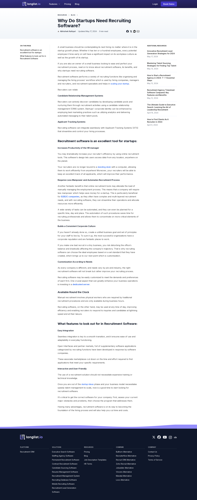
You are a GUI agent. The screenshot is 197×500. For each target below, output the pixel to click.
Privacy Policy (154, 456)
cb (175, 437)
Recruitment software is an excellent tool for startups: (31, 51)
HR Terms (88, 464)
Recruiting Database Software (64, 480)
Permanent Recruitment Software (65, 460)
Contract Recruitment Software (64, 464)
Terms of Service (155, 460)
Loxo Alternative (122, 480)
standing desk (104, 167)
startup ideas (87, 384)
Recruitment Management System (66, 476)
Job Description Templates (95, 460)
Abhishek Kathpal (68, 31)
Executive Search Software (63, 452)
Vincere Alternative (124, 472)
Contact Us (152, 452)
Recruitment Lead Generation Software (64, 490)
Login (155, 4)
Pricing (67, 4)
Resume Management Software (65, 472)
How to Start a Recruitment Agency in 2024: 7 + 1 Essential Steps (161, 77)
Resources (62, 15)
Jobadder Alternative (125, 468)
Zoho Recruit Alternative (126, 464)
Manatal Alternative (124, 476)
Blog (77, 4)
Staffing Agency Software (62, 456)
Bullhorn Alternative (124, 452)
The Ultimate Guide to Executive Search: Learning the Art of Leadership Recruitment (161, 107)
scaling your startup (120, 83)
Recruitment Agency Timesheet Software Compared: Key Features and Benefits (161, 92)
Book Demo (168, 4)
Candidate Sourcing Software (64, 468)
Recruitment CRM (27, 452)
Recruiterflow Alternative (126, 456)
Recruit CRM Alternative (125, 460)
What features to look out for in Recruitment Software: (33, 57)
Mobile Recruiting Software (63, 484)
